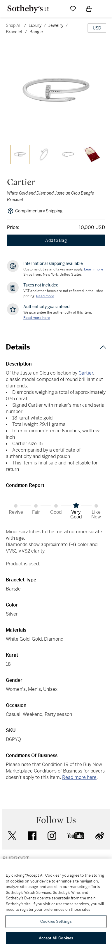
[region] (56, 904)
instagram (52, 835)
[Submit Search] (57, 9)
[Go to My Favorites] (73, 9)
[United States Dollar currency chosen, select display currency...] (97, 28)
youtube (75, 835)
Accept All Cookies (56, 938)
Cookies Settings (56, 921)
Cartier (85, 373)
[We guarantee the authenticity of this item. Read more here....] (36, 317)
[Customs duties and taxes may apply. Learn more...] (93, 269)
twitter (12, 835)
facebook (32, 835)
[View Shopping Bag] (88, 9)
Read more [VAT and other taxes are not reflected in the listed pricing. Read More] (45, 296)
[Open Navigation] (104, 8)
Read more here (79, 777)
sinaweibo (99, 836)
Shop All (14, 25)
